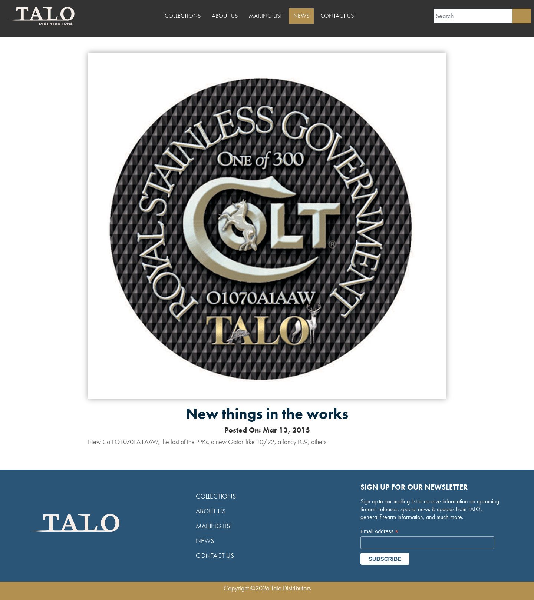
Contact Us (337, 16)
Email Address (379, 531)
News (301, 16)
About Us (225, 16)
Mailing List (265, 16)
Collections (183, 16)
